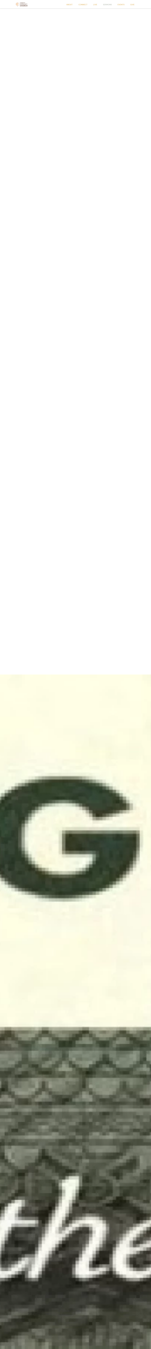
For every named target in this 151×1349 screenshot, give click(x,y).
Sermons (107, 4)
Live (95, 4)
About (69, 4)
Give (132, 4)
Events (121, 4)
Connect (83, 4)
